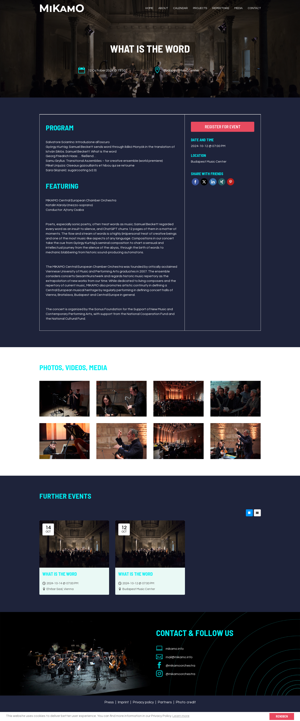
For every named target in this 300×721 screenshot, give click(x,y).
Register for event (223, 126)
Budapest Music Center (208, 161)
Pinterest (230, 181)
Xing (221, 181)
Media (238, 8)
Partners (165, 702)
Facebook (195, 181)
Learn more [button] (180, 716)
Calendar (180, 8)
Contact (254, 8)
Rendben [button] (282, 716)
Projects (200, 8)
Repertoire (220, 8)
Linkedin (213, 181)
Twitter (204, 181)
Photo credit (186, 702)
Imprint (123, 702)
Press (109, 702)
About (163, 8)
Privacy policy (143, 702)
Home (149, 8)
